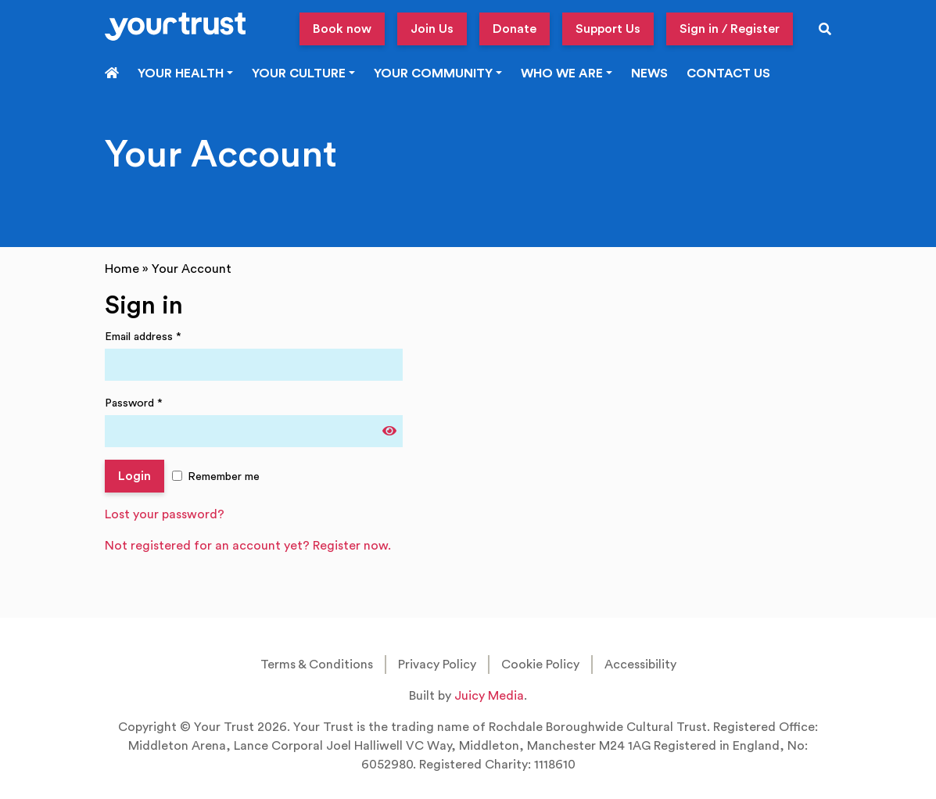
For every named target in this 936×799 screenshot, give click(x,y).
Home (122, 269)
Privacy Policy (437, 664)
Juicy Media (489, 696)
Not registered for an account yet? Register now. (248, 545)
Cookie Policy (540, 664)
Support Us (608, 29)
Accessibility (640, 664)
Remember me (224, 476)
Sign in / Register (730, 29)
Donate (514, 29)
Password (134, 403)
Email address (143, 336)
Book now (342, 29)
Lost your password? (164, 514)
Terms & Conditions (316, 664)
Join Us (432, 29)
